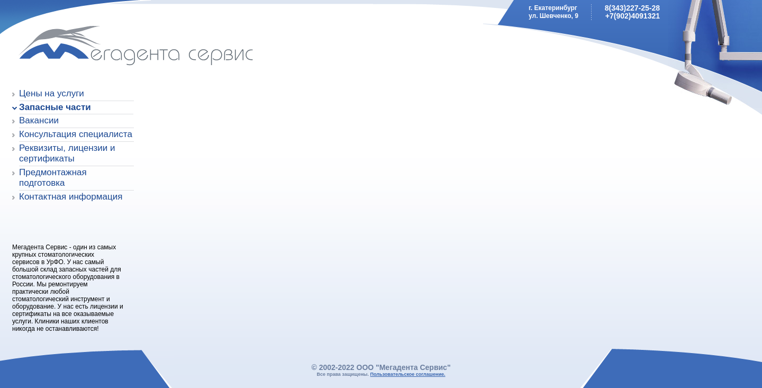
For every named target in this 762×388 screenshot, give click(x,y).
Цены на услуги (51, 93)
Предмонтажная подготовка (53, 177)
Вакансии (39, 120)
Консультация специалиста (75, 134)
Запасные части (55, 107)
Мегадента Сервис (88, 47)
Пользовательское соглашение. (408, 374)
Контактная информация (70, 197)
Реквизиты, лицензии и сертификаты (67, 153)
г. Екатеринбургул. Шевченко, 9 (553, 12)
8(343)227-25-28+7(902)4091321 (632, 12)
